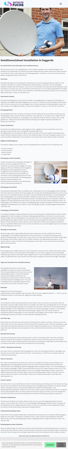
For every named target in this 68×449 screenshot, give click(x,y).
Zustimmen (50, 445)
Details (14, 447)
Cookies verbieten (61, 445)
